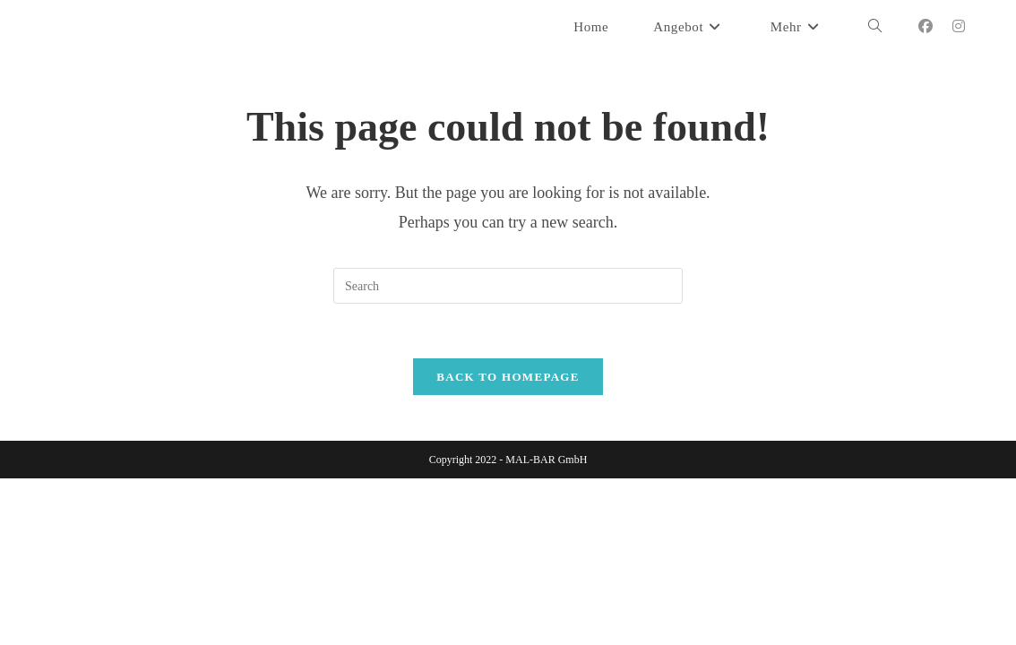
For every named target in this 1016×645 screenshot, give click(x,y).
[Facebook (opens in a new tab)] (925, 26)
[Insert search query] (508, 286)
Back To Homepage (507, 376)
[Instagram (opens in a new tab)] (958, 26)
